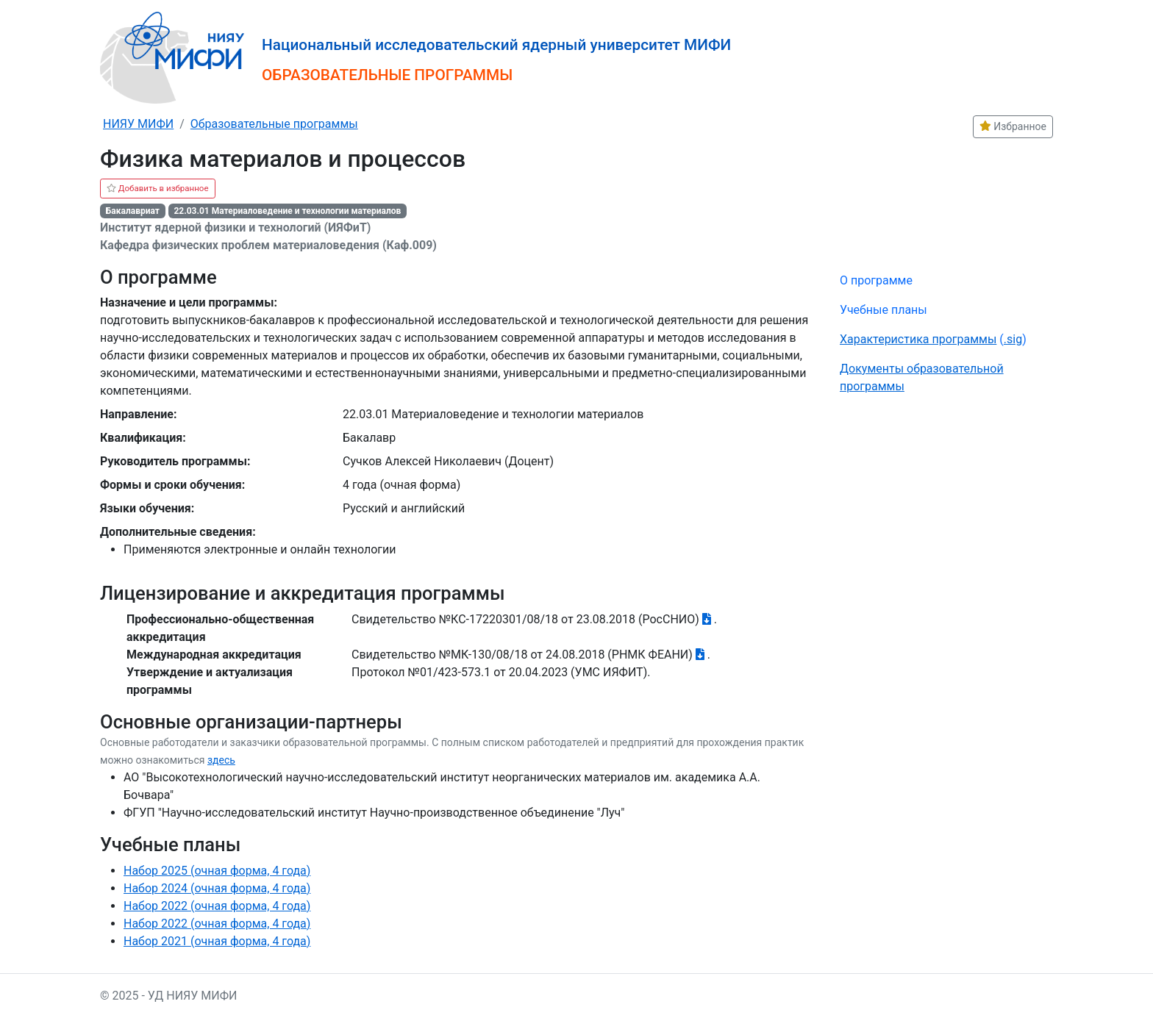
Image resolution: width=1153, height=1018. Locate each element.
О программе (876, 280)
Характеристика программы (918, 339)
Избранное (1012, 126)
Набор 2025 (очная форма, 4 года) (217, 871)
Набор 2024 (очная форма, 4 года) (217, 888)
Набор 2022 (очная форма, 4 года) (217, 906)
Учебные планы (883, 310)
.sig (1013, 339)
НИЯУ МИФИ (138, 124)
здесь (221, 760)
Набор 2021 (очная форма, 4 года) (217, 941)
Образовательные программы (274, 124)
